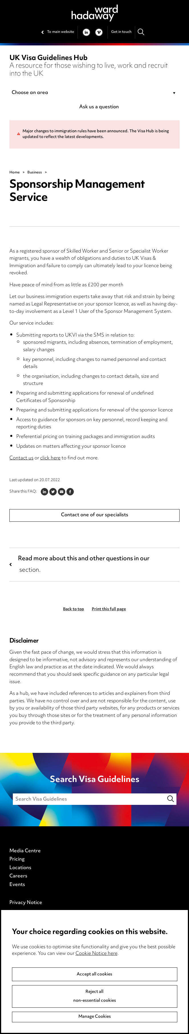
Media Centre (25, 851)
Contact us (21, 458)
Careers (18, 876)
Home (14, 172)
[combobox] (94, 93)
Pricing (17, 859)
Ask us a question (99, 107)
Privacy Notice (25, 903)
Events (17, 885)
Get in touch (121, 32)
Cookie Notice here (96, 954)
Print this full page (109, 609)
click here (50, 458)
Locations (20, 868)
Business (34, 172)
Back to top (73, 609)
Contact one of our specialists (94, 515)
